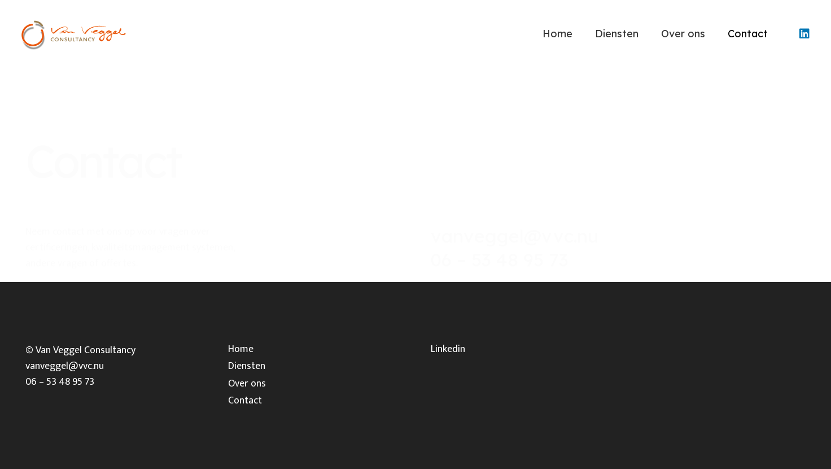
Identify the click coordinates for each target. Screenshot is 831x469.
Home (240, 349)
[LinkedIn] (804, 34)
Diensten (246, 366)
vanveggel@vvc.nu (514, 205)
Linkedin (448, 349)
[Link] (73, 34)
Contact (245, 400)
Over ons (247, 383)
